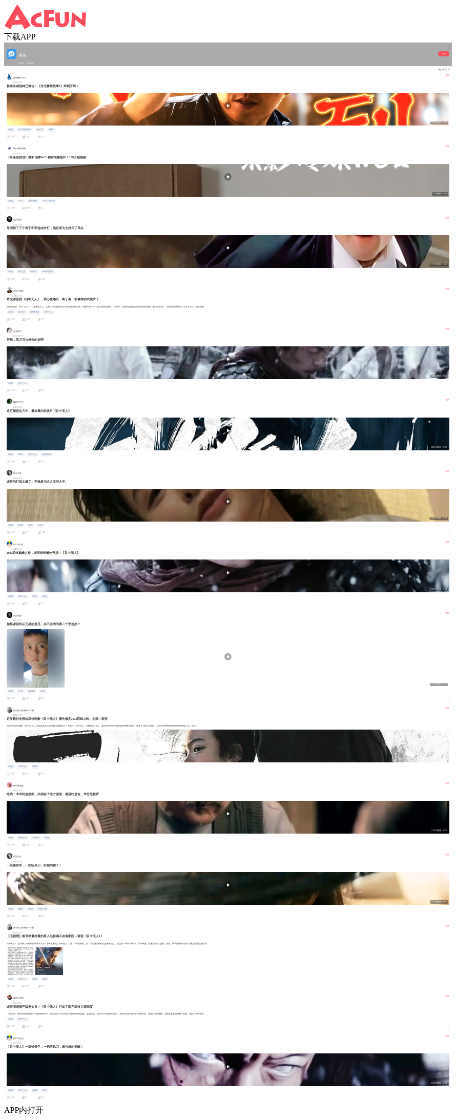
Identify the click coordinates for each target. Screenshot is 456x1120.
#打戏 (34, 979)
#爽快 (50, 130)
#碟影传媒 (32, 201)
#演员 (42, 691)
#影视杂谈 (46, 454)
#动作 (40, 525)
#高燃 (34, 1090)
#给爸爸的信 (47, 272)
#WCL (20, 201)
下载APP (19, 36)
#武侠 (20, 454)
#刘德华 (35, 838)
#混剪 (20, 525)
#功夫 (34, 596)
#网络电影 (34, 312)
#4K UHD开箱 (49, 201)
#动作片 (40, 130)
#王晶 (20, 691)
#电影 (30, 525)
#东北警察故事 (24, 130)
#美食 (46, 838)
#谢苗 (10, 130)
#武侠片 (21, 312)
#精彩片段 (42, 909)
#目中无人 (48, 312)
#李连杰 (21, 272)
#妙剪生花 (22, 838)
